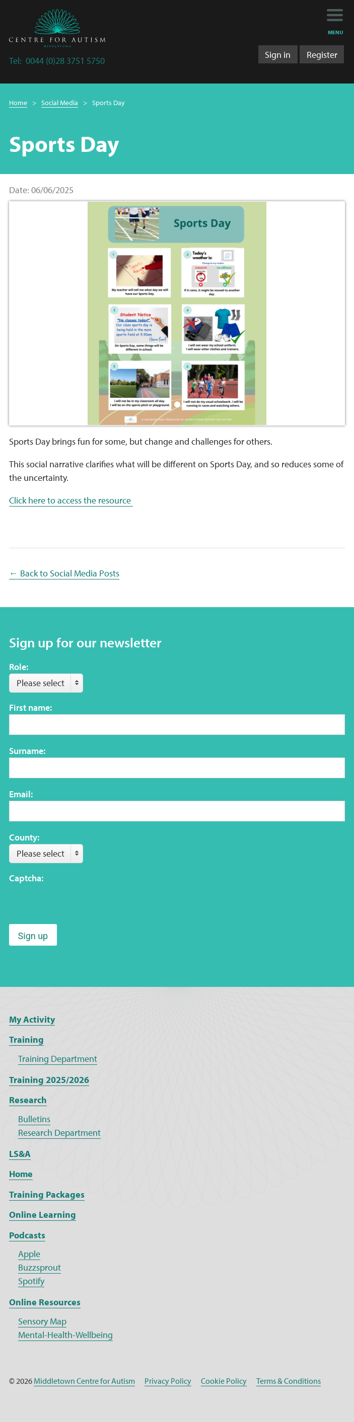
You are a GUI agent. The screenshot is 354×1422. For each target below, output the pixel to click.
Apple (29, 1254)
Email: (21, 794)
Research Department (59, 1132)
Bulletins (34, 1119)
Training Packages (47, 1194)
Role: (18, 667)
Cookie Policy (224, 1381)
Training (26, 1039)
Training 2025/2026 (49, 1079)
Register (322, 54)
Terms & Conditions (288, 1381)
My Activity (32, 1019)
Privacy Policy (168, 1381)
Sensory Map (42, 1321)
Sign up (33, 936)
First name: (30, 707)
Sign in (278, 54)
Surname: (27, 751)
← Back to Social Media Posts (64, 573)
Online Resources (45, 1302)
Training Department (57, 1058)
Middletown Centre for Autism (84, 1381)
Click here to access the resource (71, 500)
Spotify (31, 1281)
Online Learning (42, 1214)
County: (24, 837)
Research (28, 1100)
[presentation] (85, 904)
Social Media (59, 102)
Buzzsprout (39, 1267)
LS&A (20, 1153)
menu (335, 32)
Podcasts (27, 1235)
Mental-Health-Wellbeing (65, 1335)
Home (18, 102)
